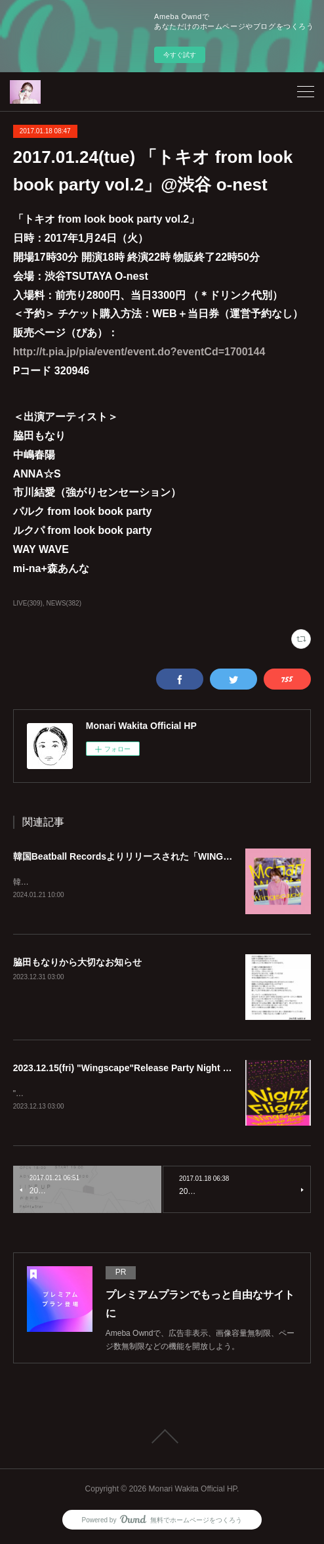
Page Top (162, 1438)
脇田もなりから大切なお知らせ (77, 963)
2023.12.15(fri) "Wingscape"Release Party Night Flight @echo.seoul (160, 1069)
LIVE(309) (28, 603)
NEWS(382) (64, 603)
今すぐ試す (179, 54)
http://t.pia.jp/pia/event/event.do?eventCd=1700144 (139, 351)
